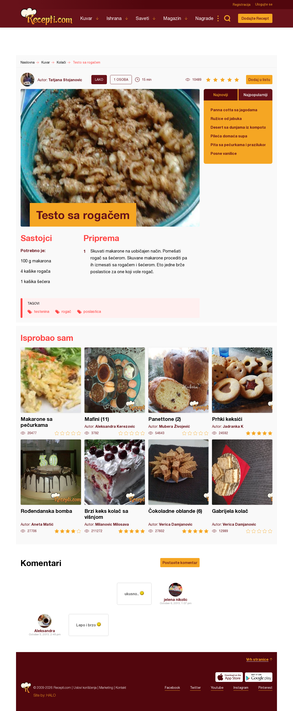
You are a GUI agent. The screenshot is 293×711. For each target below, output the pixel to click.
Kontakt (121, 687)
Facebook (172, 687)
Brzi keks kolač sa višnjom (114, 486)
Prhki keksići (242, 391)
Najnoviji (220, 94)
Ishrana (114, 18)
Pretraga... (227, 18)
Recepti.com (47, 16)
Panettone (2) (178, 391)
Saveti (142, 18)
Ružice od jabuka (226, 118)
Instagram (240, 687)
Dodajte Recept (255, 18)
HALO (51, 695)
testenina (41, 311)
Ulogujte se (263, 4)
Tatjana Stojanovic (65, 80)
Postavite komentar (180, 562)
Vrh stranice (257, 659)
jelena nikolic (175, 599)
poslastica (92, 311)
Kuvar (86, 18)
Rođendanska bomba (51, 486)
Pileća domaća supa (229, 136)
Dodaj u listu (259, 79)
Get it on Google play (258, 677)
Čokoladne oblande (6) (178, 486)
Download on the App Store (229, 677)
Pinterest (265, 687)
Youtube (217, 687)
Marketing (106, 687)
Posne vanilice (224, 153)
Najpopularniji (256, 94)
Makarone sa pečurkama (51, 391)
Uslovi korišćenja (85, 687)
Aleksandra (44, 630)
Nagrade (204, 18)
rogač (66, 311)
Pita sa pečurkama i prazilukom (238, 144)
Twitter (195, 687)
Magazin (172, 18)
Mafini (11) (114, 391)
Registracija (241, 4)
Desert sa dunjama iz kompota (238, 127)
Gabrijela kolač (242, 486)
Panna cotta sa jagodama (234, 110)
